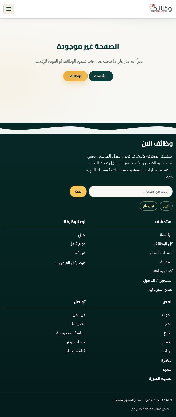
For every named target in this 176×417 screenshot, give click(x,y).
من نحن (79, 315)
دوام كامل (77, 244)
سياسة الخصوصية (70, 333)
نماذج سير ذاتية (160, 289)
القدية (168, 369)
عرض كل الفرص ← (69, 263)
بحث (78, 191)
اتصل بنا (78, 324)
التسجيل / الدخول (158, 280)
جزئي (81, 235)
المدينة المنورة (161, 378)
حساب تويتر (76, 342)
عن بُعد (79, 253)
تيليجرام (148, 205)
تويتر (166, 205)
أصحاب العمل (161, 253)
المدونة (166, 262)
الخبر (169, 324)
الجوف (167, 315)
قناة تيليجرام (75, 351)
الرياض (167, 351)
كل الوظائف (163, 244)
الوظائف (75, 75)
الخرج (168, 333)
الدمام (167, 342)
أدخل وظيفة (163, 271)
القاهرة (167, 360)
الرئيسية (101, 75)
